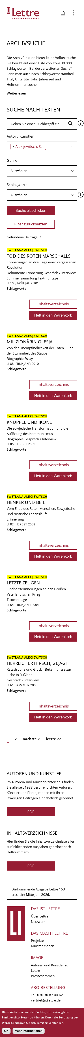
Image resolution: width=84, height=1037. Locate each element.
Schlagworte (17, 184)
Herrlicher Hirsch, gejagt (37, 663)
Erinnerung (34, 273)
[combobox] (42, 146)
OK (6, 1031)
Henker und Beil (26, 502)
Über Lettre (39, 916)
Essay (28, 358)
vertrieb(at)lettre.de (45, 1000)
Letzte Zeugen (23, 583)
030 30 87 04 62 (50, 995)
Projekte (37, 940)
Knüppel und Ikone (29, 422)
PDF (30, 811)
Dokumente (16, 273)
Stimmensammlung (22, 278)
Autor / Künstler (20, 136)
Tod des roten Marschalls (39, 256)
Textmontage (48, 278)
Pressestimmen (43, 976)
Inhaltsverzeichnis (53, 303)
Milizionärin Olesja (30, 342)
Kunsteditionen (42, 946)
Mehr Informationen (28, 1031)
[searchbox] (48, 146)
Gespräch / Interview (60, 273)
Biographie (15, 358)
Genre (12, 160)
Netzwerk (38, 921)
